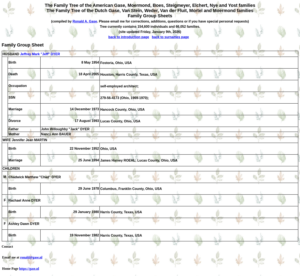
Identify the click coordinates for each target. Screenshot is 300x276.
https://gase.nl (29, 268)
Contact (7, 246)
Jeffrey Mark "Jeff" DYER (40, 54)
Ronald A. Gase (84, 21)
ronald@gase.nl (31, 257)
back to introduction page (128, 37)
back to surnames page (170, 37)
